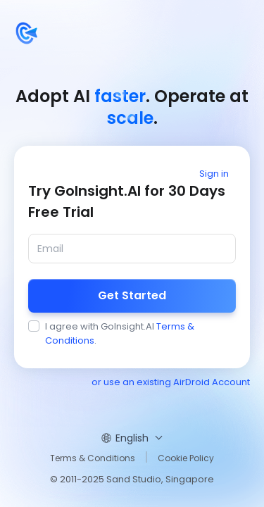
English (132, 438)
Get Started (132, 295)
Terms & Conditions (92, 458)
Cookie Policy (186, 458)
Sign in (214, 173)
